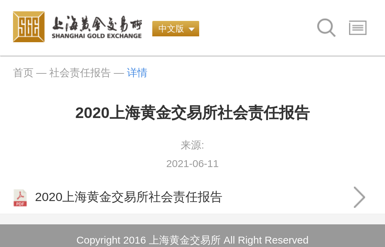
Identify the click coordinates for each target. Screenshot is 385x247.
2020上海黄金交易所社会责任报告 (118, 198)
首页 (23, 72)
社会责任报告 (80, 72)
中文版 (171, 28)
